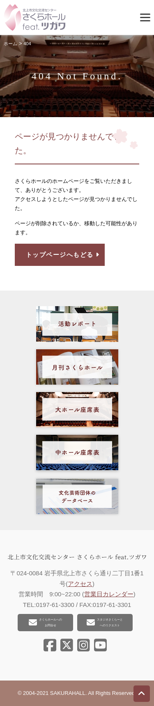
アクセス (80, 583)
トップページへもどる (63, 254)
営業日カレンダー (108, 594)
